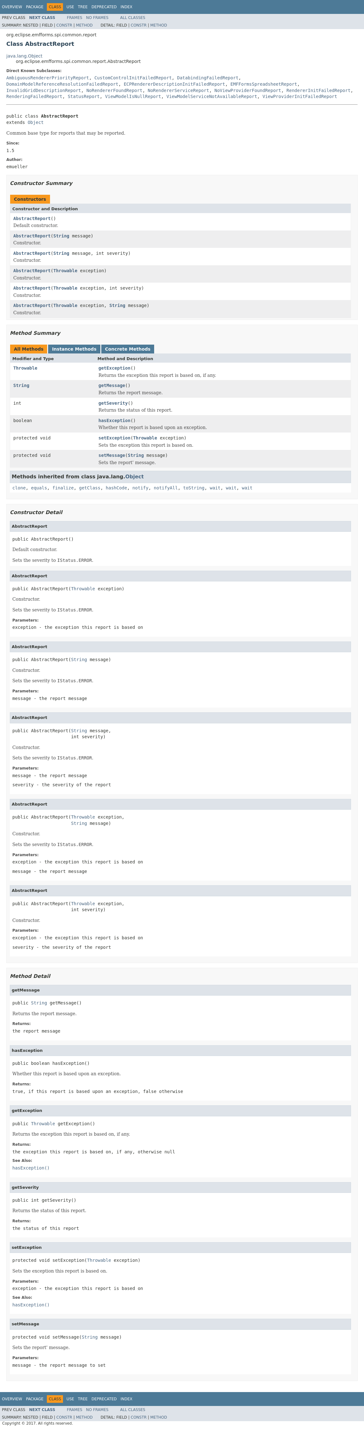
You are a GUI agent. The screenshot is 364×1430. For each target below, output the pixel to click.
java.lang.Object (24, 55)
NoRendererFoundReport (114, 90)
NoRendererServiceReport (178, 90)
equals (39, 487)
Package (34, 7)
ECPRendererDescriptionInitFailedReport (174, 84)
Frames (74, 17)
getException (114, 368)
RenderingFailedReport (34, 96)
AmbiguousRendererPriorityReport (47, 77)
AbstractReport (32, 218)
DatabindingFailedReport (207, 77)
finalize (62, 487)
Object (36, 122)
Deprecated (104, 7)
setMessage (111, 455)
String (61, 235)
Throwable (65, 270)
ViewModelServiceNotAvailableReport (211, 96)
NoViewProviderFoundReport (247, 90)
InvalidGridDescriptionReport (43, 90)
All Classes (132, 17)
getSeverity (113, 403)
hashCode (116, 487)
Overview (12, 7)
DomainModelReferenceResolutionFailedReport (62, 84)
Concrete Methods (128, 349)
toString (193, 487)
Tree (83, 7)
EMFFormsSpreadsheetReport (263, 84)
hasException (114, 420)
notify (140, 487)
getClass (89, 487)
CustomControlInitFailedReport (133, 77)
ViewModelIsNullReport (133, 96)
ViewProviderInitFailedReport (299, 96)
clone (19, 487)
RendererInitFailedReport (318, 90)
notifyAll (166, 487)
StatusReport (84, 96)
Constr (64, 25)
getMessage (111, 385)
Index (127, 7)
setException (114, 437)
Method (84, 25)
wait (215, 487)
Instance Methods (74, 349)
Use (70, 7)
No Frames (97, 17)
